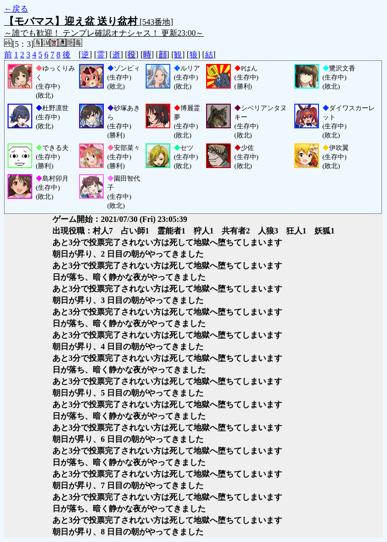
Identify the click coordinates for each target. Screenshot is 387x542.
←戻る (16, 9)
